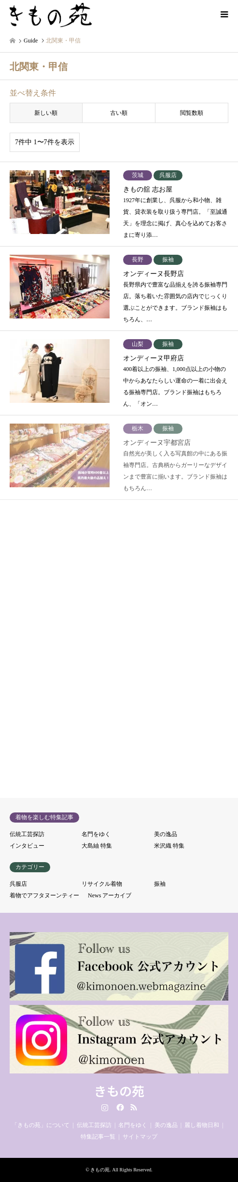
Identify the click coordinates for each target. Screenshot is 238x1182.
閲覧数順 (191, 113)
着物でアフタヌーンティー (44, 895)
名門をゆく (96, 834)
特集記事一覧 (98, 1136)
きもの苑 (119, 1091)
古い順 (118, 113)
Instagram (104, 1107)
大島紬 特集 (97, 845)
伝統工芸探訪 (27, 834)
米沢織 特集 (169, 845)
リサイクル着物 (102, 883)
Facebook (119, 1107)
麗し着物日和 (201, 1125)
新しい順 (45, 113)
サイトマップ (140, 1136)
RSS (133, 1107)
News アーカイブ (109, 895)
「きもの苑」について (41, 1125)
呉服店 (18, 883)
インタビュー (27, 845)
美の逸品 (165, 834)
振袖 (160, 883)
